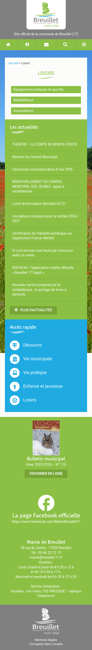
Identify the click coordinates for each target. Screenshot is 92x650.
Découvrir (26, 345)
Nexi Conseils (54, 644)
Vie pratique (28, 373)
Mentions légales (46, 640)
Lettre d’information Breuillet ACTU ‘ (39, 204)
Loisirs (23, 400)
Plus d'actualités (33, 310)
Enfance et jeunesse (36, 386)
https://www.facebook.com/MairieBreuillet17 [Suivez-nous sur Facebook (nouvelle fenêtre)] (46, 522)
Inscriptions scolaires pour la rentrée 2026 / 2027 (45, 218)
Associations (23, 111)
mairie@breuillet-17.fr (45, 557)
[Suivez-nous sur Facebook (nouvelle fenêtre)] (27, 44)
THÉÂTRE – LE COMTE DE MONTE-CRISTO (44, 144)
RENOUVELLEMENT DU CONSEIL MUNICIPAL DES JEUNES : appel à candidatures (38, 186)
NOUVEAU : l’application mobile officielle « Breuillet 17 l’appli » (43, 270)
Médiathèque (23, 100)
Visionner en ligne (46, 473)
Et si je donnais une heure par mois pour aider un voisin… (42, 253)
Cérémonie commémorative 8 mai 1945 (42, 169)
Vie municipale (31, 359)
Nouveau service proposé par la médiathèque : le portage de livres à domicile (39, 289)
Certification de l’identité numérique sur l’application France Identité (42, 235)
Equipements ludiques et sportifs (38, 89)
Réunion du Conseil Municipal (34, 157)
